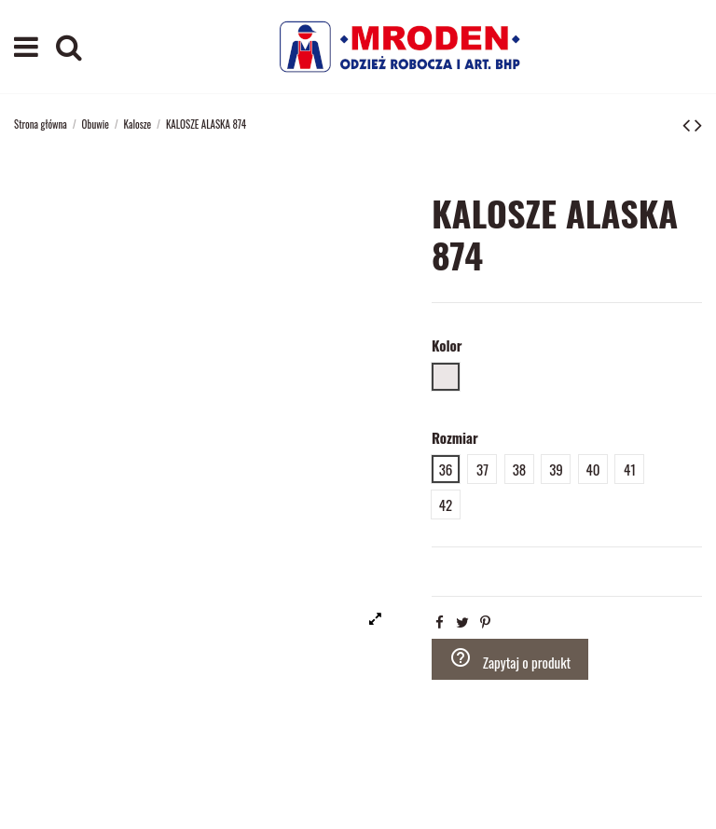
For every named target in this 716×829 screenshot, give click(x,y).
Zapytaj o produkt (510, 659)
